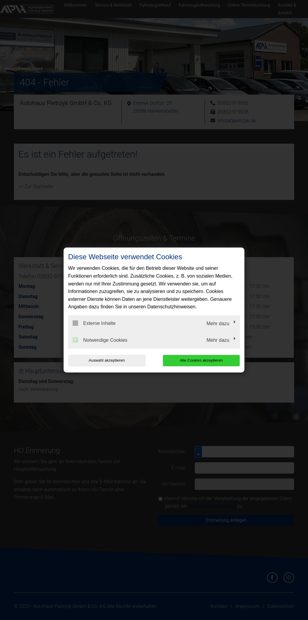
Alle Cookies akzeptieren (201, 360)
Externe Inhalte (94, 323)
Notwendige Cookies (100, 340)
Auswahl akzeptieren (107, 360)
